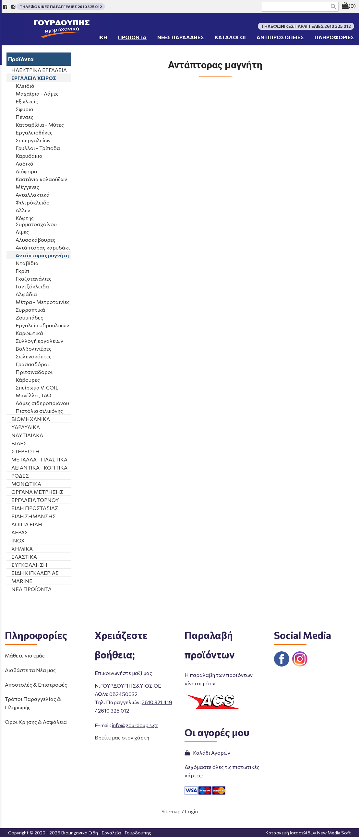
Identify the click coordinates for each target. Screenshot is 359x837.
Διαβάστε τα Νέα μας (30, 670)
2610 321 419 (157, 702)
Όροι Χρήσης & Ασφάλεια (36, 722)
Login (191, 811)
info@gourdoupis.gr (135, 725)
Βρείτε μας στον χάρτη (122, 737)
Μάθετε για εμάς (25, 655)
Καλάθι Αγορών (207, 753)
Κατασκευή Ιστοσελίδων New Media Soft (308, 832)
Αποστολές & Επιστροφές (36, 684)
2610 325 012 (113, 710)
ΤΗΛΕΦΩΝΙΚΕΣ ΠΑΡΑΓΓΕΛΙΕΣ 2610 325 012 (61, 6)
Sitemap (171, 811)
